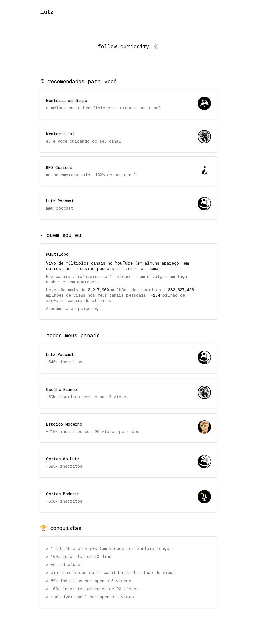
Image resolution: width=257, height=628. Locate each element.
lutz (46, 12)
